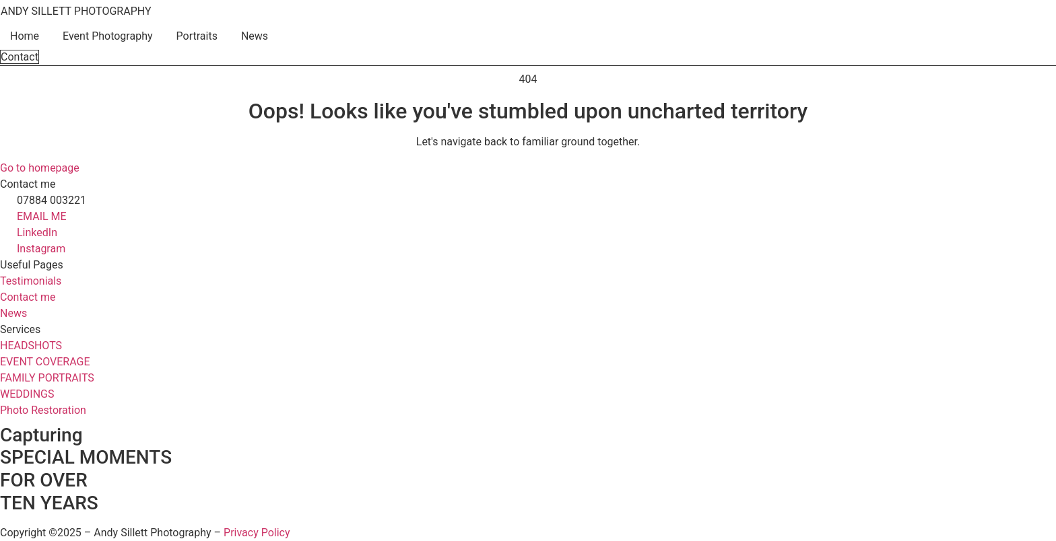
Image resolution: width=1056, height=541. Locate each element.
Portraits (197, 36)
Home (24, 36)
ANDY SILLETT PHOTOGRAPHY (76, 11)
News (254, 36)
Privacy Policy (257, 532)
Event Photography (107, 36)
